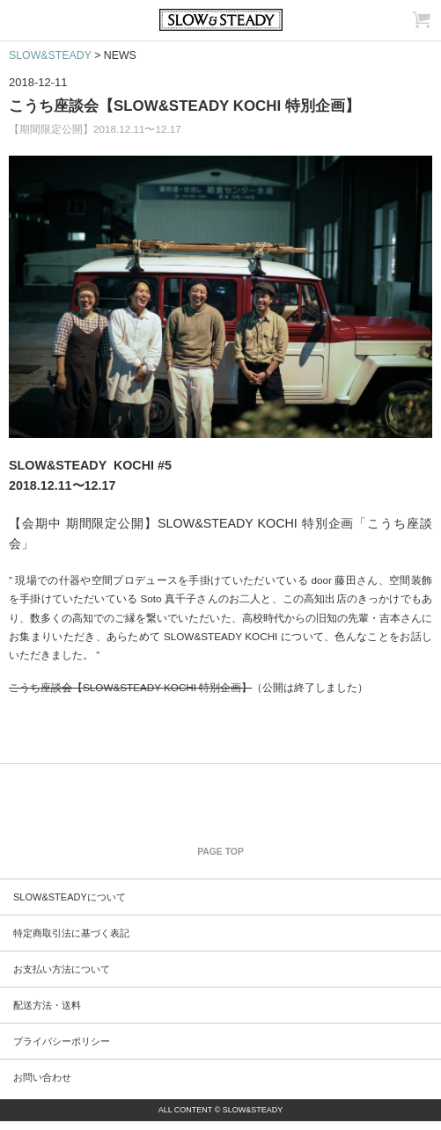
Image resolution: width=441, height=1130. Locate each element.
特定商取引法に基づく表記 (71, 933)
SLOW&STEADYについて (69, 897)
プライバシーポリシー (61, 1041)
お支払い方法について (61, 969)
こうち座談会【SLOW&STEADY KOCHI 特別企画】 (184, 106)
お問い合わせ (42, 1077)
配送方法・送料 (47, 1005)
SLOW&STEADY (50, 55)
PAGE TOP (220, 852)
